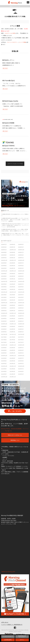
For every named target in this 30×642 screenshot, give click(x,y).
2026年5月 (21, 244)
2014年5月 (12, 371)
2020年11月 (13, 302)
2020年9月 (4, 305)
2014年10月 (21, 366)
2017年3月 (4, 342)
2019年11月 (13, 313)
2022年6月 (4, 286)
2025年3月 (4, 257)
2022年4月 (21, 286)
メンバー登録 (22, 42)
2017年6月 (4, 339)
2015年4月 (21, 360)
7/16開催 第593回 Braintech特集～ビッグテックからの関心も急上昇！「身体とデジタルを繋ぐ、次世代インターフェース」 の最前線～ (15, 220)
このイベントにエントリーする (15, 163)
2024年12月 (4, 260)
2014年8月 (12, 368)
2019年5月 (12, 318)
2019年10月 (21, 313)
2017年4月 (21, 339)
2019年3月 (4, 321)
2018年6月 (4, 329)
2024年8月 (12, 263)
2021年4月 (21, 297)
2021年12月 (4, 292)
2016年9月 (4, 347)
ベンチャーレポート (8, 636)
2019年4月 (21, 318)
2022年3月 (4, 289)
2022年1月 (21, 289)
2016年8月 (12, 347)
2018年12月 (4, 323)
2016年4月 (21, 350)
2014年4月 (21, 371)
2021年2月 (12, 300)
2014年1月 (21, 374)
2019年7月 (21, 316)
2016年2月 (12, 353)
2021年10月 (21, 292)
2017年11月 (13, 334)
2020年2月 (12, 310)
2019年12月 (4, 313)
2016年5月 (12, 350)
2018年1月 (21, 331)
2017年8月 (12, 337)
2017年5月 (12, 339)
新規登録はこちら (15, 440)
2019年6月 (4, 318)
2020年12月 (4, 302)
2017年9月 (4, 337)
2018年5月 (12, 329)
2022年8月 (12, 284)
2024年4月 (21, 265)
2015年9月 (4, 358)
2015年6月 (4, 360)
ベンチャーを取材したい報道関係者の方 (11, 624)
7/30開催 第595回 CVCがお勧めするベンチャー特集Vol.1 (14, 215)
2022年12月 (4, 281)
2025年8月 (12, 252)
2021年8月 (12, 294)
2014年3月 (4, 374)
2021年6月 (4, 297)
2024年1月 (21, 268)
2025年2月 (12, 257)
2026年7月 (4, 244)
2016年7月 (21, 347)
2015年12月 (4, 355)
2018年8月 (12, 326)
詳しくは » (5, 68)
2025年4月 (21, 255)
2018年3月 (4, 331)
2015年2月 (12, 363)
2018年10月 (21, 323)
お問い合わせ (4, 622)
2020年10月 (21, 302)
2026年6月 (12, 244)
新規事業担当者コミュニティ (22, 636)
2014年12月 (4, 366)
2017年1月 (21, 342)
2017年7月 (21, 337)
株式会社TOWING (8, 146)
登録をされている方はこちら (15, 435)
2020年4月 (21, 308)
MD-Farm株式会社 (8, 80)
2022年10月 (21, 281)
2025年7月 (21, 252)
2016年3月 (4, 353)
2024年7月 (21, 263)
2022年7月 (21, 284)
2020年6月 (4, 308)
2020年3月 (4, 310)
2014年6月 (4, 371)
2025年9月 (4, 252)
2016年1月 (21, 353)
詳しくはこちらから (15, 411)
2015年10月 (21, 355)
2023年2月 (12, 278)
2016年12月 (4, 345)
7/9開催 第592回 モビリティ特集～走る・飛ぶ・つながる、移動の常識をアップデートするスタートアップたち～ (15, 235)
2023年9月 (4, 273)
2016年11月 (13, 345)
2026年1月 (4, 249)
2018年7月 (21, 326)
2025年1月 (21, 257)
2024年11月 (13, 260)
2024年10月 (21, 260)
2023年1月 (21, 278)
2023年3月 (4, 278)
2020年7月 (21, 305)
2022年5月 (12, 286)
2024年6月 (4, 265)
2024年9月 (4, 263)
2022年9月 (4, 284)
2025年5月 (12, 255)
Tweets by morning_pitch (8, 571)
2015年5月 (12, 360)
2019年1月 (21, 321)
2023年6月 (4, 276)
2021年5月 (12, 297)
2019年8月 (12, 316)
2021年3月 (4, 300)
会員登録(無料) (8, 639)
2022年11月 (13, 281)
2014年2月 (12, 374)
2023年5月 (12, 276)
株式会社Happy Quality (10, 101)
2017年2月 (12, 342)
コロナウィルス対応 (10, 33)
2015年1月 (21, 363)
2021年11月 (13, 292)
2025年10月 (21, 249)
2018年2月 (12, 331)
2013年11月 (13, 376)
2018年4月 (21, 329)
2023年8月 (12, 273)
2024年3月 (4, 268)
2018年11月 (13, 323)
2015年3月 (4, 363)
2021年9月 (4, 294)
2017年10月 (21, 334)
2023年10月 (21, 271)
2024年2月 (12, 268)
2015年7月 (21, 358)
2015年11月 (13, 355)
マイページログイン (12, 42)
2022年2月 (12, 289)
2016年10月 (21, 345)
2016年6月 (4, 350)
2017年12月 (4, 334)
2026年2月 (21, 247)
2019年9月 (4, 316)
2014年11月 (13, 366)
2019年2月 (12, 321)
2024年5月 (12, 265)
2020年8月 (12, 305)
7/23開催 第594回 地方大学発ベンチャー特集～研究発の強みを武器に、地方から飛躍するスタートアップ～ (14, 230)
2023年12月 (4, 271)
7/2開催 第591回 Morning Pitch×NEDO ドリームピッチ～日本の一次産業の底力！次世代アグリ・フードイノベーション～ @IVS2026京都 (15, 225)
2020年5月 (12, 308)
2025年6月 (4, 255)
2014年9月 (4, 368)
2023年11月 (13, 271)
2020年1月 (21, 310)
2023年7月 (21, 273)
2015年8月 (12, 358)
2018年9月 (4, 326)
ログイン (22, 639)
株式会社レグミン (8, 60)
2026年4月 (4, 247)
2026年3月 (12, 247)
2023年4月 (21, 276)
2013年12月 (4, 376)
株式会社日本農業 (8, 123)
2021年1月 (21, 300)
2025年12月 (13, 249)
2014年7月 (21, 368)
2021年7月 (21, 294)
